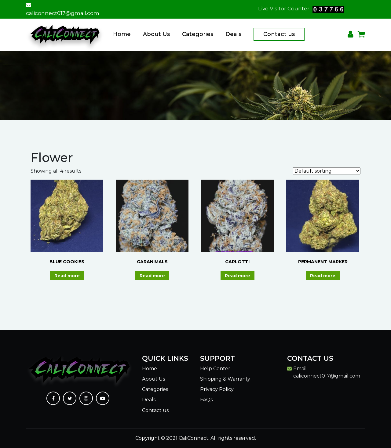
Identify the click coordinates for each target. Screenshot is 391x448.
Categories (197, 34)
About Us (156, 34)
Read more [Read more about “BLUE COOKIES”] (67, 275)
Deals (233, 34)
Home (122, 34)
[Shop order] (326, 170)
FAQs (206, 400)
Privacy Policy (217, 389)
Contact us (279, 34)
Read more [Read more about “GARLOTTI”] (237, 275)
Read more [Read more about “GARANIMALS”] (152, 275)
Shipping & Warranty (225, 379)
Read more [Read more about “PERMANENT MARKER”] (322, 275)
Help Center (215, 368)
